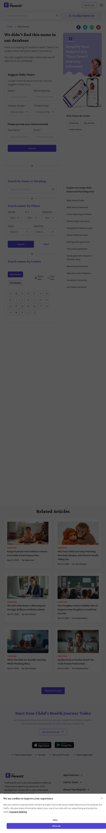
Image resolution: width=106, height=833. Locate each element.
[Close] (101, 798)
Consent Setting (18, 811)
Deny (55, 820)
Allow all (56, 825)
